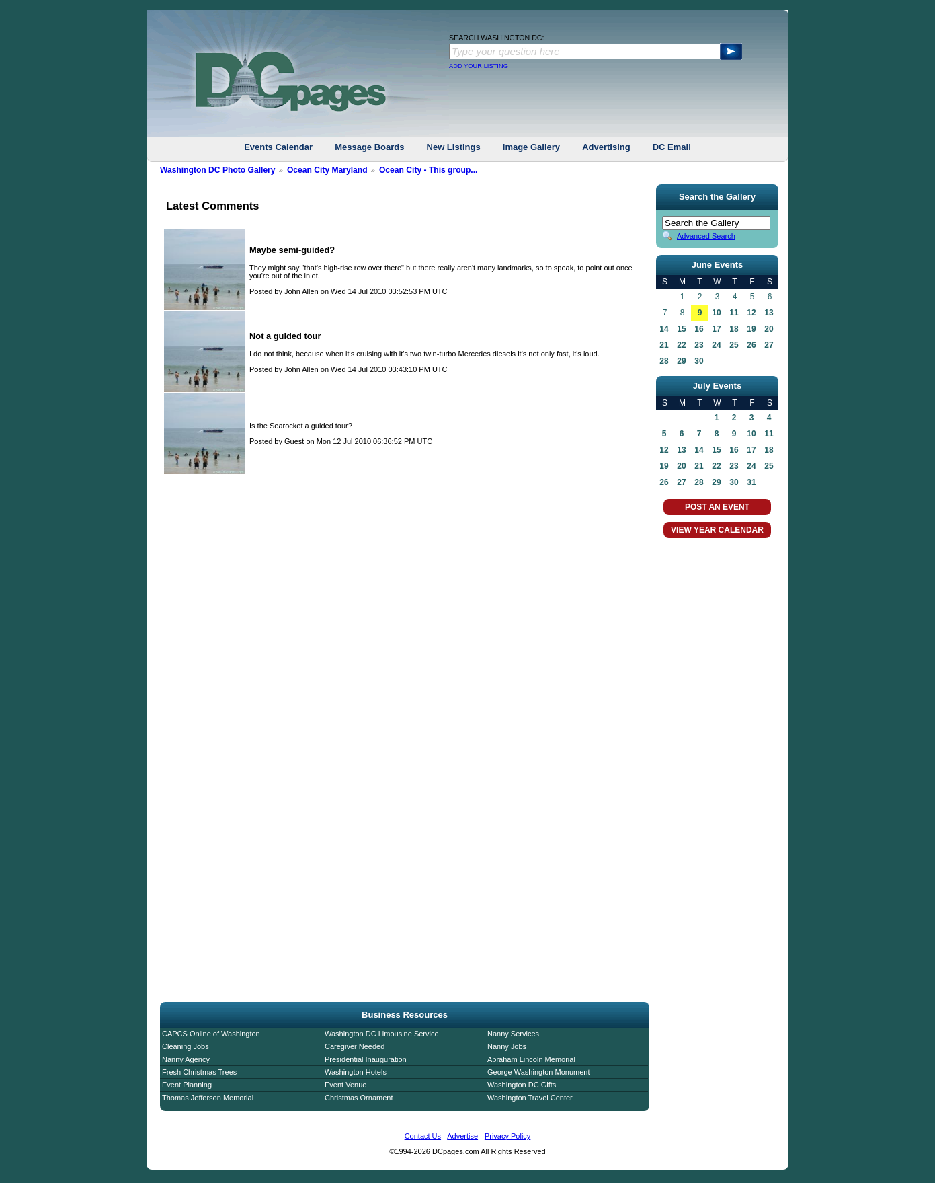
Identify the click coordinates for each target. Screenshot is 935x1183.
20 (768, 329)
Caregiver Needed (354, 1046)
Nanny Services (513, 1034)
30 (698, 361)
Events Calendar (278, 147)
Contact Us (423, 1136)
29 (681, 361)
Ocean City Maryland (327, 170)
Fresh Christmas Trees (199, 1072)
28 (663, 361)
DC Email (672, 147)
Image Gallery (531, 147)
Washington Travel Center (530, 1098)
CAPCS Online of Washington (211, 1034)
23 (698, 345)
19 (751, 329)
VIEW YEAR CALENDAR (717, 530)
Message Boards (369, 147)
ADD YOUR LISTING (478, 66)
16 (698, 329)
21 (663, 345)
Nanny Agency (186, 1059)
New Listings (454, 147)
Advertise (462, 1136)
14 (663, 329)
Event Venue (345, 1085)
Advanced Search (706, 236)
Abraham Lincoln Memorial (531, 1059)
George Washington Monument (538, 1072)
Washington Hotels (356, 1072)
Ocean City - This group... (428, 170)
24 (716, 345)
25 (733, 345)
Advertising (606, 147)
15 (681, 329)
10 (716, 312)
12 (751, 312)
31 (751, 482)
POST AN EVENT (717, 507)
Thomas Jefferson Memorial (207, 1098)
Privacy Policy (507, 1136)
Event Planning (187, 1085)
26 (751, 345)
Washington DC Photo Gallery (218, 170)
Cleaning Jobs (185, 1046)
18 (733, 329)
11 (733, 312)
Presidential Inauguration (366, 1059)
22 (681, 345)
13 (768, 312)
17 (716, 329)
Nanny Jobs (506, 1046)
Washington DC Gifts (521, 1085)
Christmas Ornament (359, 1098)
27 (768, 345)
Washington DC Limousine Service (382, 1034)
